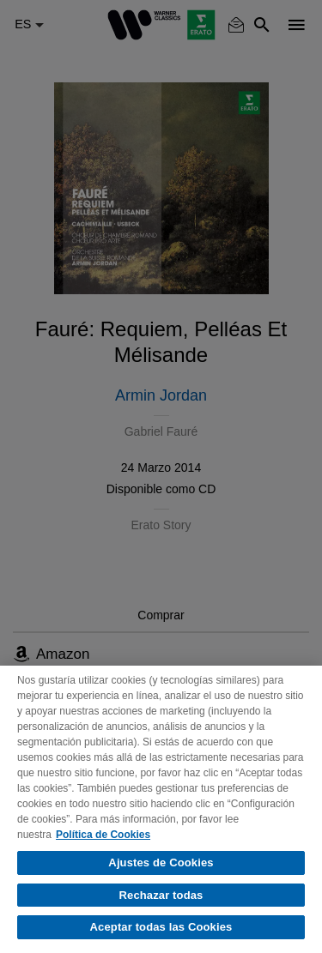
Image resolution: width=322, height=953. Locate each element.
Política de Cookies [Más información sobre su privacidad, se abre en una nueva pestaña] (103, 835)
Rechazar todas (161, 895)
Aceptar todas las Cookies (161, 926)
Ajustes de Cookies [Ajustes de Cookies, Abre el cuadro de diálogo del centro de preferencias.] (160, 862)
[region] (161, 809)
